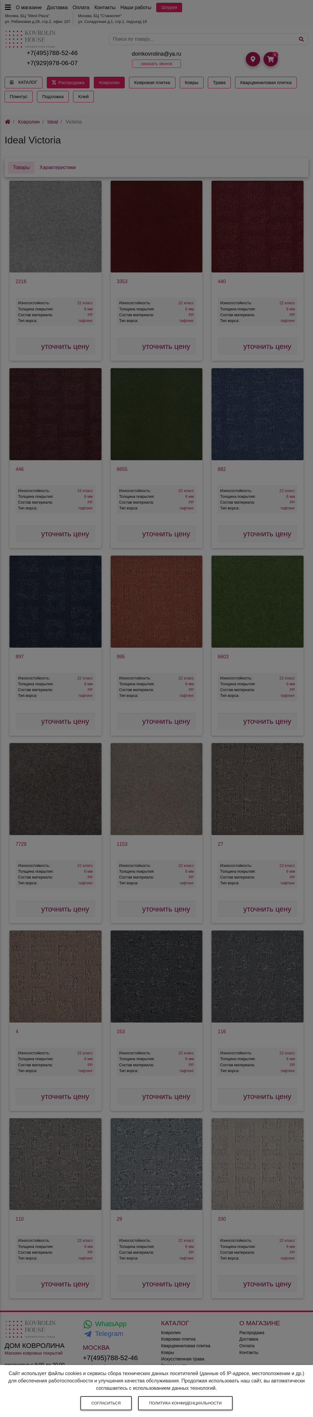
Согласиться (106, 1403)
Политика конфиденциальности (185, 1403)
